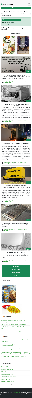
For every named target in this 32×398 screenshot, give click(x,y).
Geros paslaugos (7, 4)
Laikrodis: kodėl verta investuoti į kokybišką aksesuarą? (14, 324)
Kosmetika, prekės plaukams (7, 381)
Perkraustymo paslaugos (21, 81)
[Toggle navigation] (29, 4)
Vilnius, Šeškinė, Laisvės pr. (9, 163)
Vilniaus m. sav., (7, 230)
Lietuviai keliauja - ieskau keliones (9, 376)
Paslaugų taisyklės (11, 393)
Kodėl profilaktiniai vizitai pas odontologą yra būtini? (13, 331)
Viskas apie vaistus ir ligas (7, 369)
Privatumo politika (20, 393)
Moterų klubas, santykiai (7, 374)
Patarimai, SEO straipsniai (7, 366)
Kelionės (6, 336)
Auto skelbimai (4, 371)
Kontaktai (29, 393)
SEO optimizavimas (5, 379)
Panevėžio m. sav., (7, 82)
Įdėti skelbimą (16, 8)
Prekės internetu (8, 316)
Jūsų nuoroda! (6, 384)
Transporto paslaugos (9, 81)
